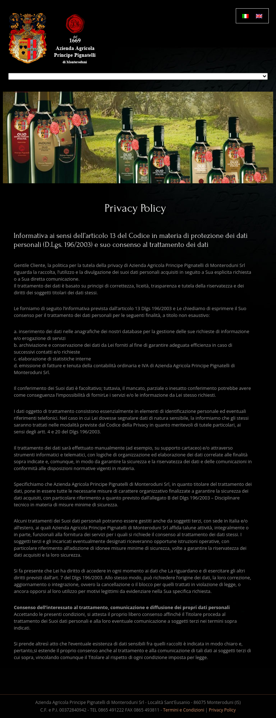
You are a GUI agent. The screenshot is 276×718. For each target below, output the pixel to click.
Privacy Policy (222, 710)
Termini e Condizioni (183, 710)
